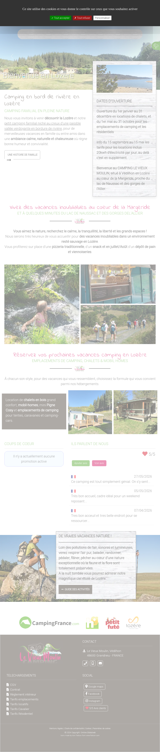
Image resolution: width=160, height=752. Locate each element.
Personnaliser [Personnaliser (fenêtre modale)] (102, 17)
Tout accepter (60, 17)
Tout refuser (82, 17)
